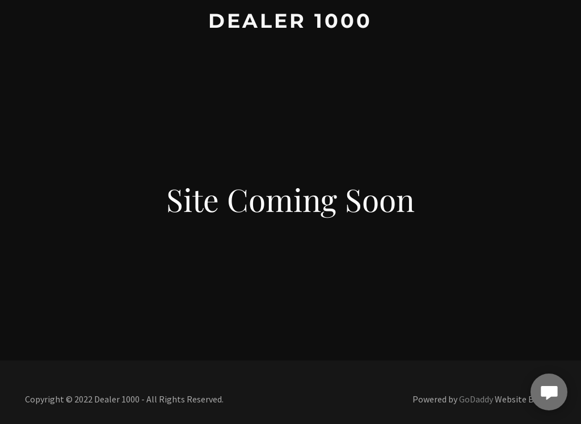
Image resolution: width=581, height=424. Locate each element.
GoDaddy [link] (476, 399)
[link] (290, 24)
